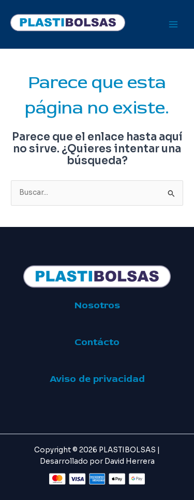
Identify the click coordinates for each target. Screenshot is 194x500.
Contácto (97, 342)
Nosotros (97, 305)
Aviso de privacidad (97, 379)
